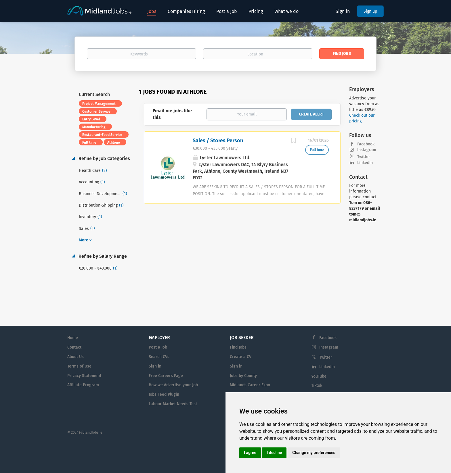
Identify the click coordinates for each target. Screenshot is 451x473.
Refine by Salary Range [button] (102, 256)
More (83, 240)
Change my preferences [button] (313, 452)
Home (72, 337)
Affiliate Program (83, 384)
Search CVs (159, 356)
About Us (75, 356)
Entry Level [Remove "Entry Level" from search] (91, 119)
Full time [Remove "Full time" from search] (89, 143)
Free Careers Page (166, 375)
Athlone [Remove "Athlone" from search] (113, 143)
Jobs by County (243, 375)
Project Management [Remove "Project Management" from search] (99, 104)
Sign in (343, 11)
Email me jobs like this (172, 114)
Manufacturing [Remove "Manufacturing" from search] (94, 127)
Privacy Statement (84, 375)
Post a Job (158, 347)
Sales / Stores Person (218, 140)
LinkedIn (365, 162)
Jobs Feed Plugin (164, 394)
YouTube (318, 376)
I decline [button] (274, 452)
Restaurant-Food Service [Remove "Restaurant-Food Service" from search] (102, 135)
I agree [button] (250, 452)
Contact (74, 347)
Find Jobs (342, 53)
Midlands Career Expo (250, 384)
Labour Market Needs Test (173, 403)
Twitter (363, 156)
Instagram (366, 149)
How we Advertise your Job (173, 384)
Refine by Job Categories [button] (103, 158)
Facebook (365, 144)
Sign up (370, 11)
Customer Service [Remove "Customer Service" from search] (96, 111)
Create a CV (240, 356)
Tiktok (316, 385)
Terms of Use (79, 366)
